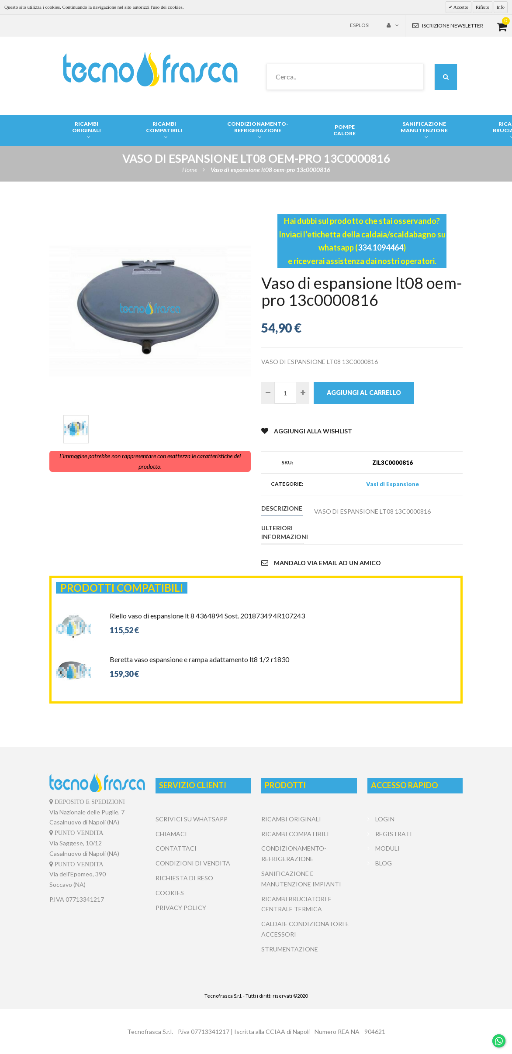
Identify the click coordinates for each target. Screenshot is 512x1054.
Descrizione (281, 508)
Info (501, 7)
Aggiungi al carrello (364, 392)
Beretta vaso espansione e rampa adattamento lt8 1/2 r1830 (199, 659)
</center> (415, 903)
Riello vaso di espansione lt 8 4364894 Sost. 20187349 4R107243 (207, 615)
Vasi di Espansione (392, 484)
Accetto (460, 7)
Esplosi (360, 25)
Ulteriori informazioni (282, 532)
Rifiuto (482, 7)
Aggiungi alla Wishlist (306, 431)
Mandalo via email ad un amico (321, 562)
